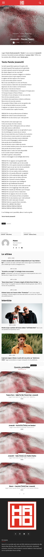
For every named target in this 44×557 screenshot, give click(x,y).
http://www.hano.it (17, 242)
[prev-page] (19, 494)
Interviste (5, 325)
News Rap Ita (5, 269)
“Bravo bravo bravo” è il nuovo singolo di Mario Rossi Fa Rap (20, 282)
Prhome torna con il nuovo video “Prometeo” (15, 292)
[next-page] (23, 494)
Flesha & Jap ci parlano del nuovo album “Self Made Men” (19, 328)
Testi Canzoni (15, 33)
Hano (18, 42)
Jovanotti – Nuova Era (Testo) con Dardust (22, 425)
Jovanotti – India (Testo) (6, 234)
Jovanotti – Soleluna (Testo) (30, 234)
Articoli (4, 258)
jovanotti (9, 223)
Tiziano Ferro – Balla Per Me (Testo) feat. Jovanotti (22, 395)
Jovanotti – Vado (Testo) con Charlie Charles (22, 456)
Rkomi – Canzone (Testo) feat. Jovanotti (22, 486)
